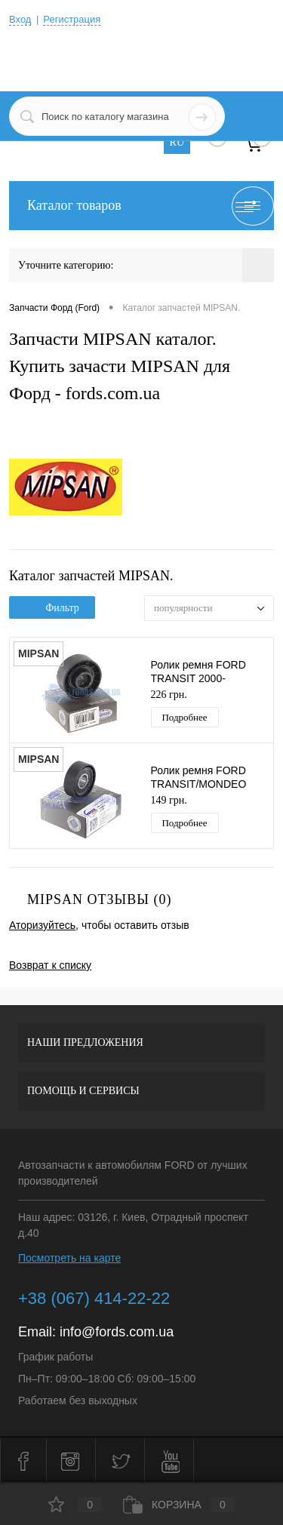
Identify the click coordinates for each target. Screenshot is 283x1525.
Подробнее (184, 717)
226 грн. (169, 694)
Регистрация (71, 19)
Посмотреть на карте (69, 1258)
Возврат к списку (50, 965)
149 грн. (169, 800)
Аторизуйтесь (42, 925)
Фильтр (52, 607)
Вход (20, 19)
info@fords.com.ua (117, 1331)
